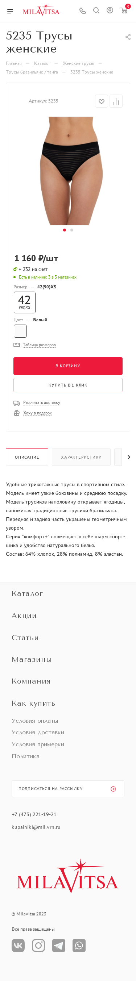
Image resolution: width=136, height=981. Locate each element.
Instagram (38, 945)
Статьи (25, 638)
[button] (64, 230)
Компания (31, 681)
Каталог (27, 593)
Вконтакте (18, 945)
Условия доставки (38, 732)
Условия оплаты (35, 720)
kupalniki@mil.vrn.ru (37, 827)
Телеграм (58, 945)
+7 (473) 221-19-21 (34, 814)
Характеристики (81, 457)
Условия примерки (38, 744)
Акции (24, 615)
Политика (26, 756)
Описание (27, 457)
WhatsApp (79, 945)
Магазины (32, 659)
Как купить (33, 703)
